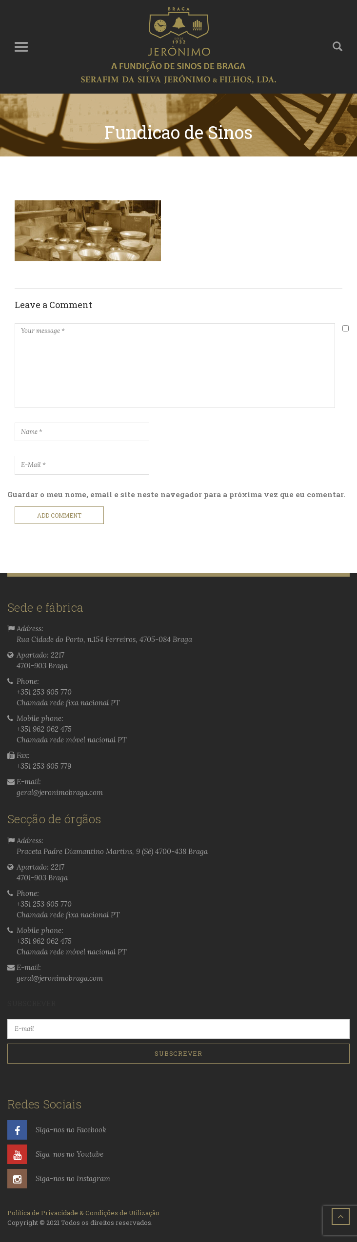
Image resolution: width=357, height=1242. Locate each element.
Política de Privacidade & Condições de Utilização (83, 1212)
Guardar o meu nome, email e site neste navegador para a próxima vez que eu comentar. (176, 494)
